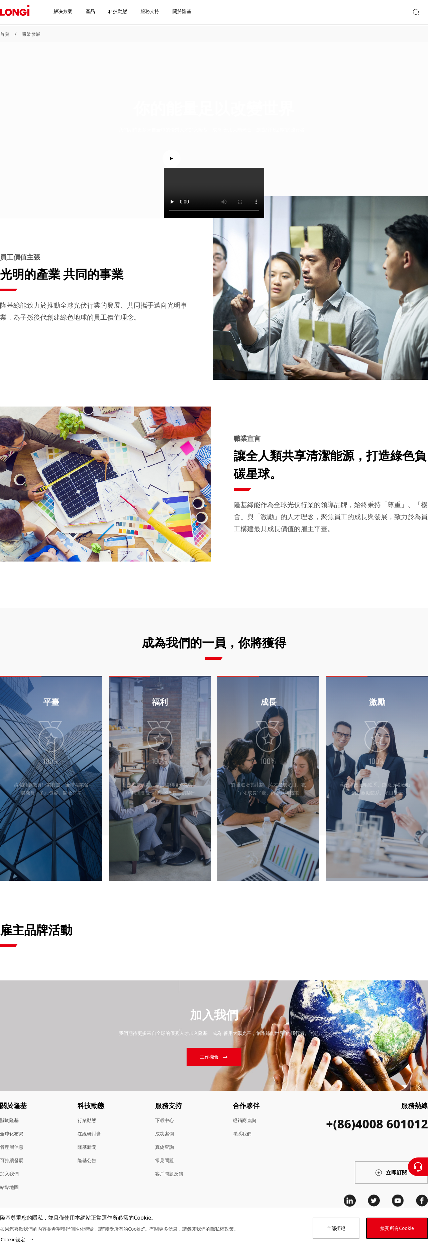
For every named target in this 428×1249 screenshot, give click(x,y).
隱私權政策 (222, 1229)
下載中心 (164, 1120)
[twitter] (374, 1201)
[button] (366, 13)
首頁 (4, 34)
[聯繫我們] (418, 1166)
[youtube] (398, 1201)
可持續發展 (11, 1160)
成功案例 (164, 1133)
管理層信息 (11, 1147)
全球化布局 (11, 1133)
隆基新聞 (87, 1147)
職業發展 (31, 34)
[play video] (214, 159)
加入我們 (9, 1173)
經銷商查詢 (244, 1120)
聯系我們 (242, 1133)
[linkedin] (350, 1201)
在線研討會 (89, 1133)
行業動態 (87, 1120)
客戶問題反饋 (169, 1173)
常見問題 (164, 1160)
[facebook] (422, 1201)
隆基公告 (87, 1160)
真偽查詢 (164, 1147)
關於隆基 (9, 1120)
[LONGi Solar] (14, 13)
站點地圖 (9, 1187)
